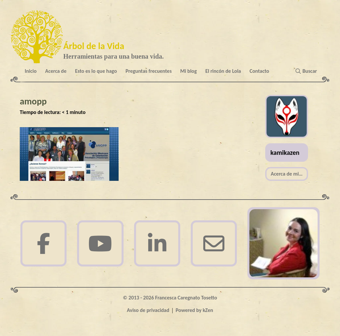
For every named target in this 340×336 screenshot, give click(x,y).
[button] (308, 71)
